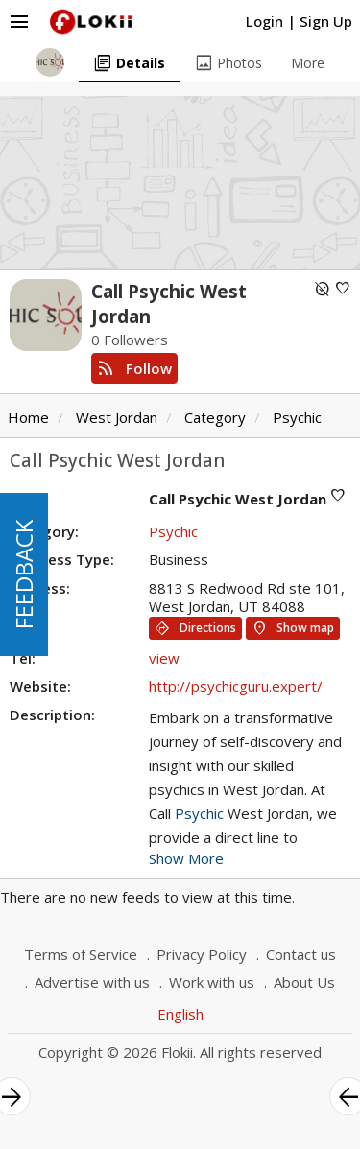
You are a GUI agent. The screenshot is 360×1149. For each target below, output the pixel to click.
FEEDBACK (23, 574)
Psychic (297, 417)
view (164, 658)
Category (215, 417)
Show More (186, 858)
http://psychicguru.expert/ (236, 685)
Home (28, 417)
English (180, 1013)
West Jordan (116, 417)
